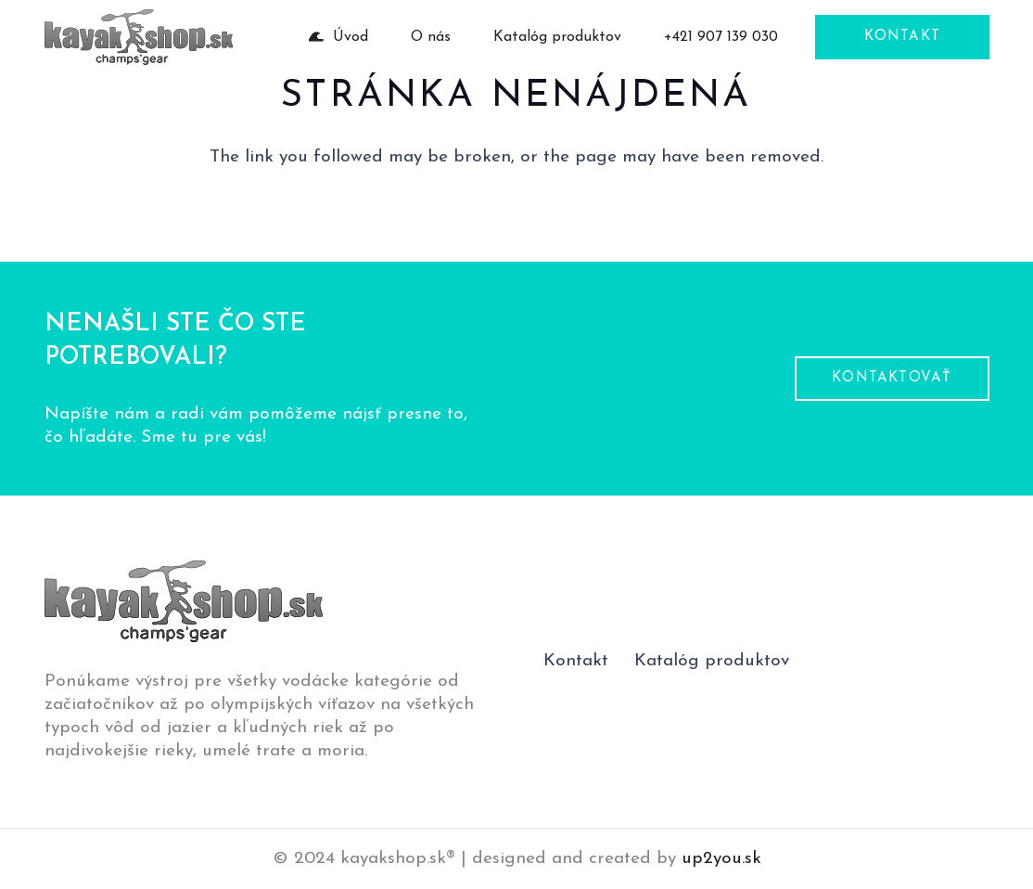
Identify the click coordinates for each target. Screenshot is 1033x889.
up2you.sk (721, 859)
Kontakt (575, 661)
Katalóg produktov (711, 661)
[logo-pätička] (139, 37)
